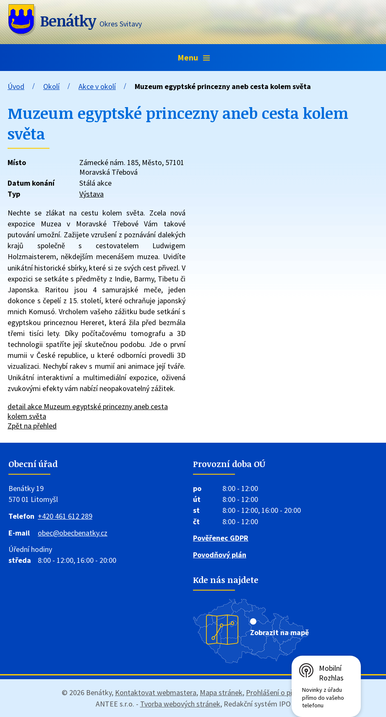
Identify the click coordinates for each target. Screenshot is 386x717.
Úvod (16, 86)
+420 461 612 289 (65, 516)
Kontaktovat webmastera (155, 692)
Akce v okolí (97, 86)
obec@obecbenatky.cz (72, 533)
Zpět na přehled (32, 426)
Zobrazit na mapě (279, 632)
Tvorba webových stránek (180, 704)
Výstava (91, 194)
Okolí (51, 86)
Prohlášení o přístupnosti (285, 692)
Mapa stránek (221, 692)
